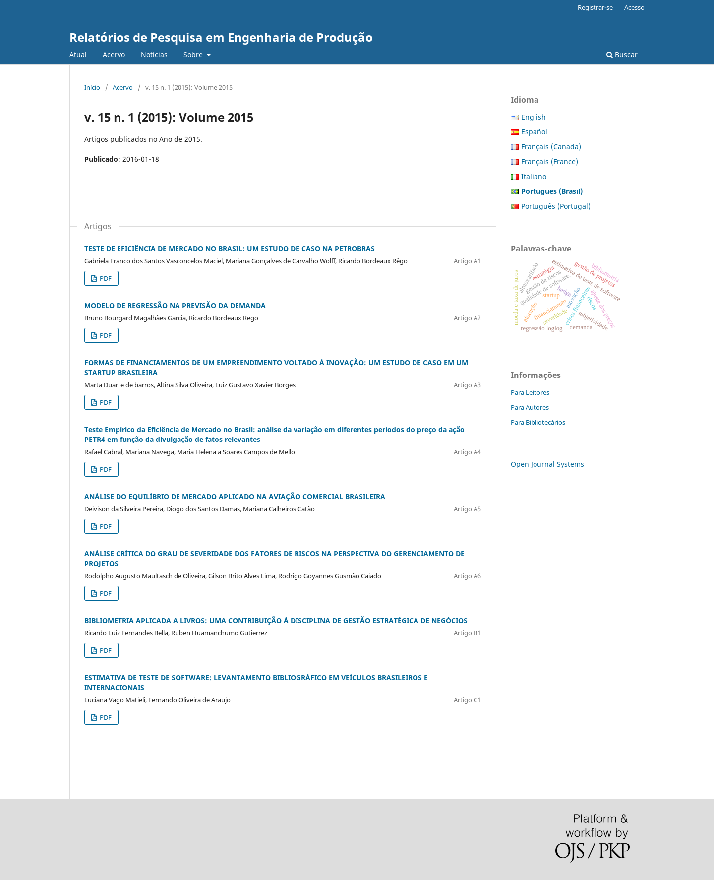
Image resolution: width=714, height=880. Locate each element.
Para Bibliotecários (538, 422)
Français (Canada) (551, 146)
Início (92, 87)
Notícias (154, 54)
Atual (78, 54)
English (533, 117)
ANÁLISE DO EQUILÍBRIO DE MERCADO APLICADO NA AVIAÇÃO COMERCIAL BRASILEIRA (234, 496)
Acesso (634, 7)
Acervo (114, 54)
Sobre (194, 54)
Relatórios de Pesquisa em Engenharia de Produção (221, 37)
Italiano (533, 176)
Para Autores (530, 407)
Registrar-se (595, 7)
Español (534, 131)
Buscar (622, 54)
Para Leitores (530, 392)
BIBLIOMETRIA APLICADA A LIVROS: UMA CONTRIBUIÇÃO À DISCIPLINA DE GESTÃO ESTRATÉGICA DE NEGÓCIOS (276, 620)
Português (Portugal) (556, 206)
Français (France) (549, 161)
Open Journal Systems (547, 464)
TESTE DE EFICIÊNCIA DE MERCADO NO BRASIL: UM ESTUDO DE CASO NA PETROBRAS (229, 248)
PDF (105, 278)
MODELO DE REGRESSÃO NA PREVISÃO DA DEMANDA (175, 305)
